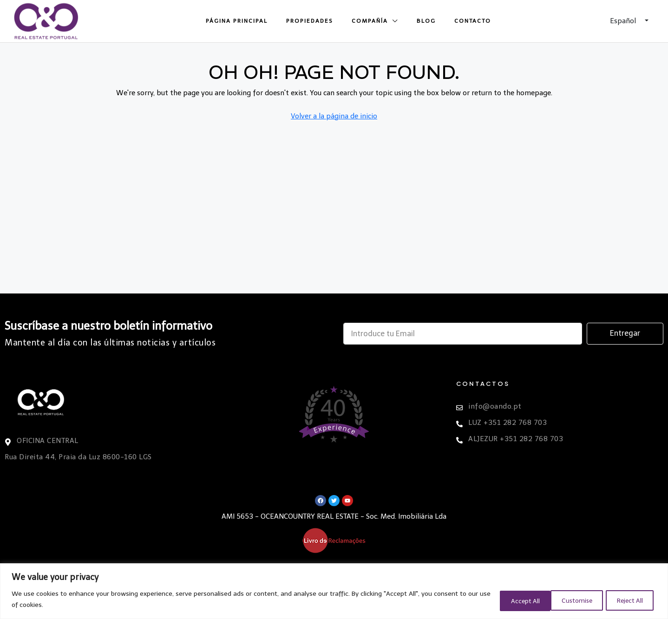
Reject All (569, 600)
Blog (426, 21)
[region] (334, 591)
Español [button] (624, 21)
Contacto (472, 21)
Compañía (370, 21)
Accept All (628, 600)
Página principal (237, 21)
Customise (508, 600)
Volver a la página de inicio (334, 116)
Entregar (625, 333)
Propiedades (309, 21)
